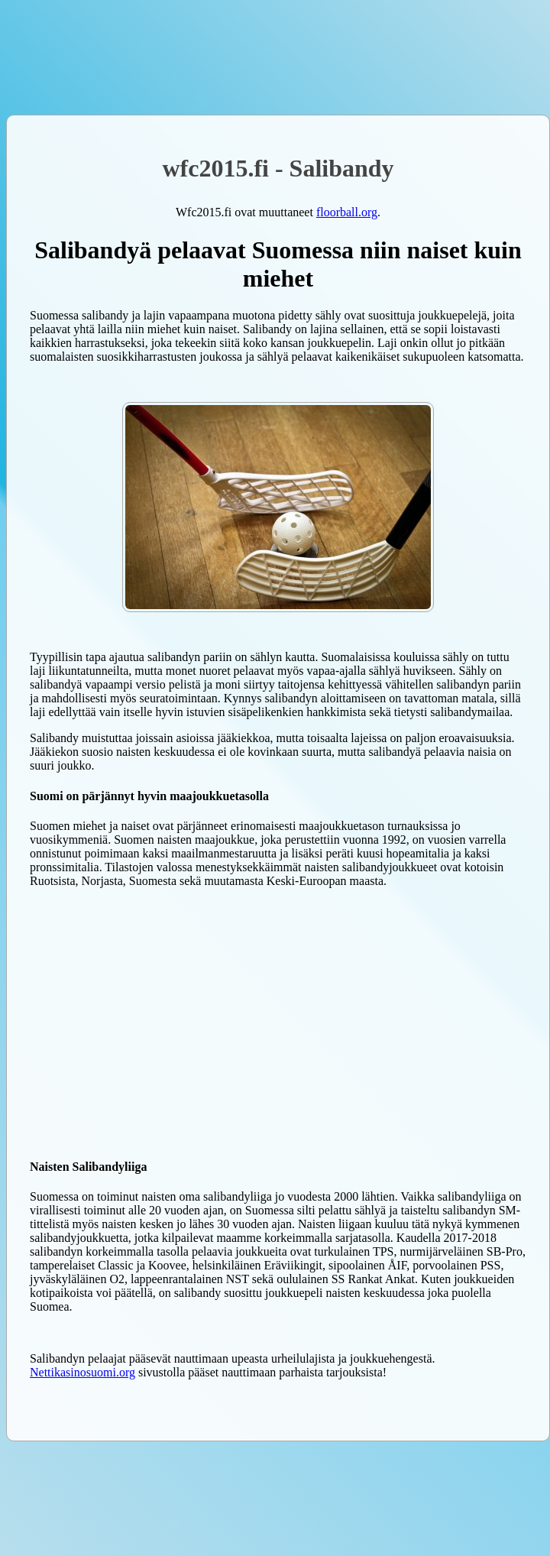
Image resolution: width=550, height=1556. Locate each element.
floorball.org (346, 212)
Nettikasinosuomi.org (82, 1372)
